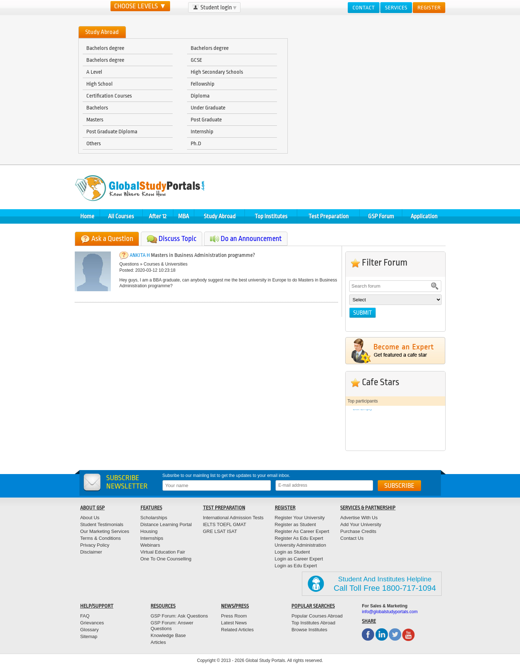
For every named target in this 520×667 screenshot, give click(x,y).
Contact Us (351, 538)
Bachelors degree (105, 48)
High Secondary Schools (217, 72)
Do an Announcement (251, 238)
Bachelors (97, 107)
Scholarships (153, 517)
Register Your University (300, 517)
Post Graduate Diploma (111, 131)
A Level (94, 72)
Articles (158, 642)
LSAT (219, 531)
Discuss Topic (177, 238)
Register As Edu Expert (299, 538)
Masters (94, 119)
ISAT (232, 531)
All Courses (121, 216)
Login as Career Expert (299, 558)
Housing (149, 531)
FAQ (85, 616)
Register (429, 7)
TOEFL (224, 524)
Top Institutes (271, 216)
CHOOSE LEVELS (140, 6)
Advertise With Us (358, 517)
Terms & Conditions (100, 538)
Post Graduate (206, 119)
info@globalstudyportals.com (389, 611)
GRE (208, 531)
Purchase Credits (358, 531)
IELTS (209, 524)
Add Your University (360, 524)
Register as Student (295, 524)
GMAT (239, 524)
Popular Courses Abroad (317, 616)
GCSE (196, 60)
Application (424, 216)
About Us (89, 517)
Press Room (234, 616)
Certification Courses (109, 95)
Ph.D (196, 143)
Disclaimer (91, 552)
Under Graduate (208, 107)
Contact (363, 7)
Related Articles (237, 629)
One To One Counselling (165, 558)
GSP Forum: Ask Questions (179, 616)
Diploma (200, 95)
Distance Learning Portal (166, 524)
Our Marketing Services (104, 531)
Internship (202, 131)
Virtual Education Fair (162, 552)
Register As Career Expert (302, 531)
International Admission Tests (233, 517)
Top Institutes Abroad (313, 622)
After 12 (157, 216)
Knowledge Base (168, 635)
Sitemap (89, 636)
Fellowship (202, 84)
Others (93, 143)
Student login (214, 7)
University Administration (300, 545)
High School (99, 84)
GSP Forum (381, 216)
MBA (183, 216)
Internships (152, 538)
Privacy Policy (94, 545)
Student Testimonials (102, 524)
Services (396, 7)
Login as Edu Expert (296, 565)
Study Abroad (219, 216)
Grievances (92, 622)
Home (87, 216)
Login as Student (292, 552)
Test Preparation (328, 216)
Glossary (89, 629)
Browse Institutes (309, 629)
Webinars (150, 545)
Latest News (234, 622)
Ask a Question (112, 238)
